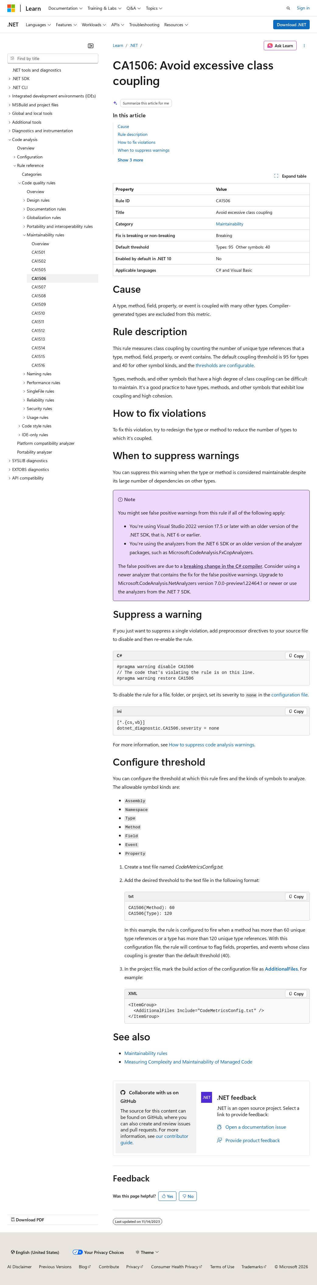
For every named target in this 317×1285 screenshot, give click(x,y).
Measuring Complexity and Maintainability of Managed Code (188, 1061)
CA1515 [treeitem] (38, 356)
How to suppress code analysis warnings (211, 744)
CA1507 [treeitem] (39, 287)
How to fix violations (136, 142)
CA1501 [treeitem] (38, 252)
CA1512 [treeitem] (38, 330)
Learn (118, 45)
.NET (134, 45)
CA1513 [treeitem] (38, 339)
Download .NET (291, 24)
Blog (83, 1266)
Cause (123, 126)
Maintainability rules (145, 1053)
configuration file (289, 694)
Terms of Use (222, 1266)
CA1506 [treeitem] (39, 278)
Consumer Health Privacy (174, 1266)
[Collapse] (90, 45)
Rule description (133, 134)
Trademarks (252, 1266)
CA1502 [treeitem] (39, 261)
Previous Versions (55, 1266)
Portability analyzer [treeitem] (34, 452)
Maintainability (229, 224)
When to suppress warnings (143, 150)
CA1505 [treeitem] (39, 269)
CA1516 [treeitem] (38, 365)
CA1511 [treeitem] (38, 321)
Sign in (303, 8)
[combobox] (52, 58)
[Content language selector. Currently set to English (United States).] (35, 1252)
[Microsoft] (11, 8)
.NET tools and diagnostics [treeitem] (36, 70)
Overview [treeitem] (25, 148)
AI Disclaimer (19, 1266)
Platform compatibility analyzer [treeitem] (46, 443)
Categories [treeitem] (32, 174)
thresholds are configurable (225, 365)
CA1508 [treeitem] (39, 296)
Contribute (109, 1266)
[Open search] (288, 8)
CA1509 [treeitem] (39, 304)
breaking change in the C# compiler (223, 566)
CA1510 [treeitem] (38, 313)
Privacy (133, 1266)
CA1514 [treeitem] (38, 348)
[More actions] (304, 46)
